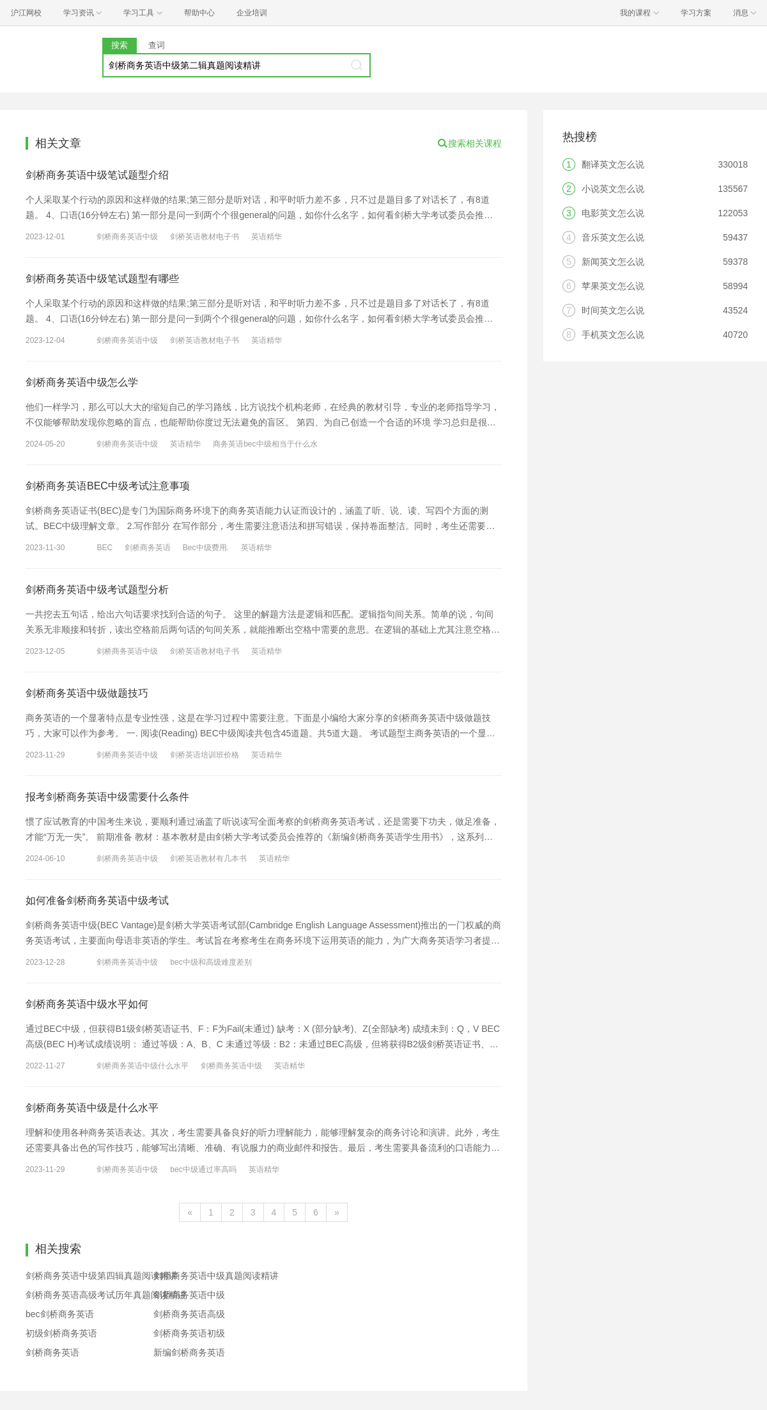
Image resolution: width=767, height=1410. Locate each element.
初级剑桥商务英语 (61, 1333)
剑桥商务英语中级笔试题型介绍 (97, 175)
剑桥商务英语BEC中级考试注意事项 (108, 485)
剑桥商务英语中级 (127, 236)
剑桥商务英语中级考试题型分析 (97, 589)
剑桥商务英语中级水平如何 (87, 1004)
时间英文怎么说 (613, 310)
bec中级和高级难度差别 (210, 962)
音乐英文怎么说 (613, 237)
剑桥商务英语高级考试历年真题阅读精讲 (106, 1295)
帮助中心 (199, 12)
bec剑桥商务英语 (60, 1314)
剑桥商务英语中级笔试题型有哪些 (102, 278)
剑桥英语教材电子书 (204, 236)
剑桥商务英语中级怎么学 (82, 382)
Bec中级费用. (206, 547)
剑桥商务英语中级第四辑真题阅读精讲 (102, 1276)
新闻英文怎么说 (613, 262)
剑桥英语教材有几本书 (208, 858)
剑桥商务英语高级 (189, 1314)
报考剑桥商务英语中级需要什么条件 (107, 796)
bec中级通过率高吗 (203, 1169)
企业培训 (251, 12)
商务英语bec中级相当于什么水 (265, 444)
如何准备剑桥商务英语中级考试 (97, 900)
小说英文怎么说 (613, 189)
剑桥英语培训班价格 (204, 754)
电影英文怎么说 (613, 213)
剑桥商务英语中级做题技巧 (87, 693)
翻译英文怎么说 (613, 164)
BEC (104, 547)
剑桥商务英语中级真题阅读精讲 (216, 1276)
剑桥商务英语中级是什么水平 (92, 1107)
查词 (156, 45)
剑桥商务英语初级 (189, 1333)
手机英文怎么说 (613, 334)
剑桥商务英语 (148, 547)
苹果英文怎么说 (613, 286)
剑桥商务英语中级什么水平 (143, 1065)
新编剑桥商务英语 (189, 1352)
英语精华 (266, 236)
